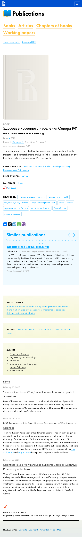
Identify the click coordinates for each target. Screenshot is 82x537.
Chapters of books (54, 25)
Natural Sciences (17, 367)
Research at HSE (29, 42)
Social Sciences (17, 370)
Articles (25, 25)
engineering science (47, 306)
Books (9, 25)
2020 (57, 329)
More (9, 333)
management (36, 309)
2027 (18, 329)
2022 (46, 329)
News (6, 381)
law (27, 309)
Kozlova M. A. (18, 142)
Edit (77, 534)
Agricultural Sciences (19, 354)
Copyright (33, 529)
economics (31, 306)
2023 (41, 329)
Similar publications (26, 235)
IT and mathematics (16, 309)
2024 (35, 329)
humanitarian (63, 306)
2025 (29, 329)
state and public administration (21, 312)
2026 (24, 329)
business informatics (16, 306)
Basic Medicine (30, 166)
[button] (6, 240)
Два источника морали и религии (28, 246)
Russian (21, 183)
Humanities (15, 360)
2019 (63, 329)
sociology (60, 309)
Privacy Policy (45, 529)
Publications (28, 13)
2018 (68, 329)
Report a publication (11, 42)
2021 (52, 329)
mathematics (49, 309)
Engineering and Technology (23, 357)
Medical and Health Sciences (23, 363)
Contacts (22, 529)
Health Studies (45, 166)
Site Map (57, 529)
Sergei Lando (24, 452)
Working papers (19, 32)
